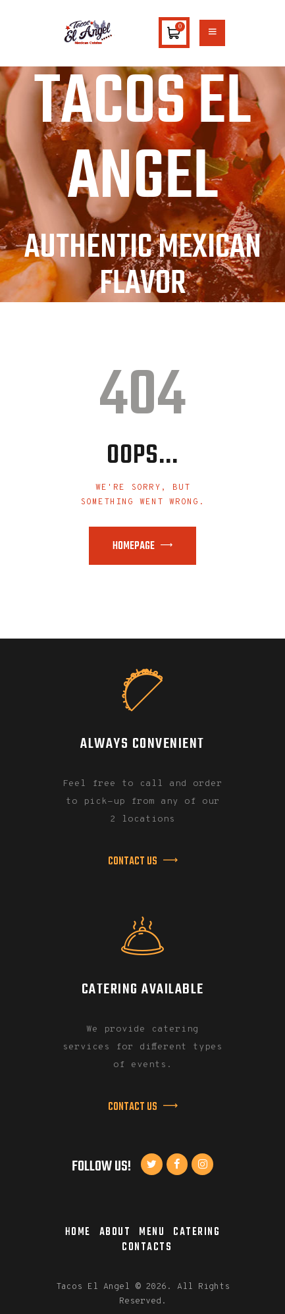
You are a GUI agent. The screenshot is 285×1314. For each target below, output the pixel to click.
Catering (196, 1232)
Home (78, 1232)
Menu (152, 1232)
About (115, 1232)
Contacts (147, 1247)
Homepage (134, 546)
